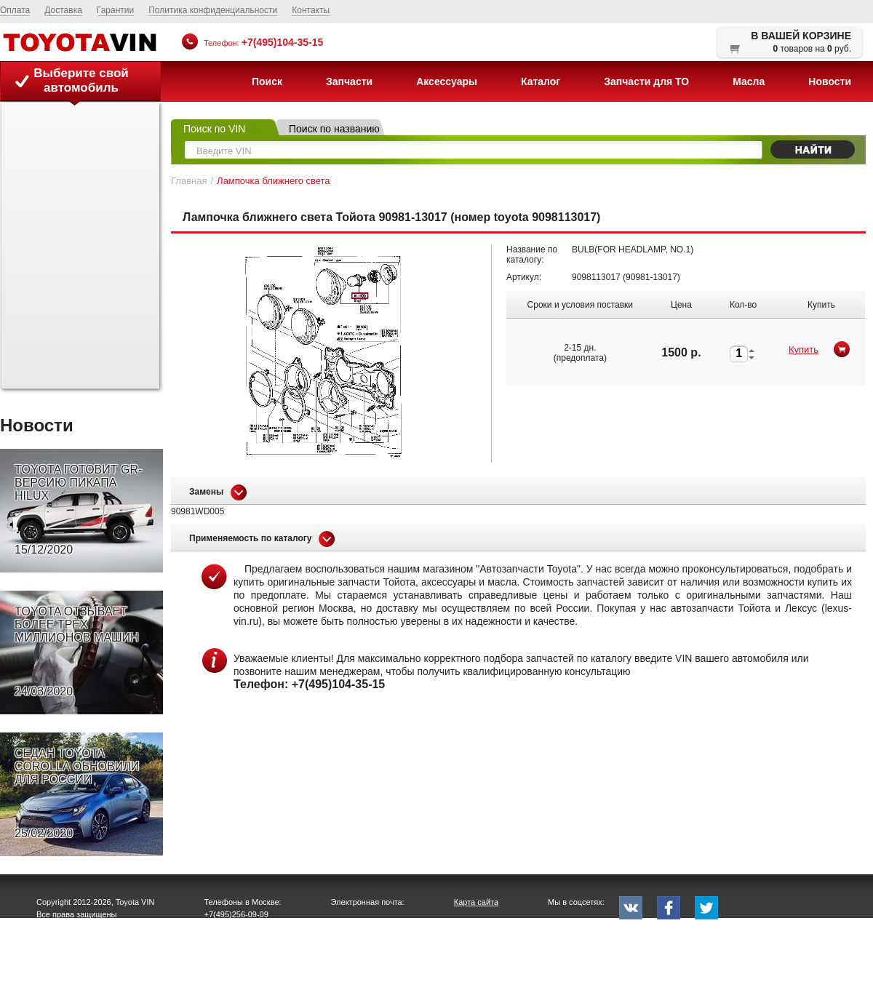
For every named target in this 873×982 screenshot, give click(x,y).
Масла (749, 81)
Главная (189, 180)
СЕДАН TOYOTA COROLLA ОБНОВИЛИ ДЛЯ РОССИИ (77, 793)
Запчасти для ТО (646, 81)
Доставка (63, 10)
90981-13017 (651, 277)
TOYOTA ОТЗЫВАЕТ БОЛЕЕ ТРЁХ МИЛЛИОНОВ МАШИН (77, 651)
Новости (829, 81)
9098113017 (596, 277)
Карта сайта (476, 902)
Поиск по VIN (214, 129)
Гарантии (115, 10)
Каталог (540, 81)
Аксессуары (446, 81)
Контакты (311, 10)
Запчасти (349, 81)
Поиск (267, 81)
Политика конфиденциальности (212, 10)
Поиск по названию (334, 129)
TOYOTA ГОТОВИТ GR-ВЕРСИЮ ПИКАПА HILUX (78, 509)
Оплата (15, 10)
